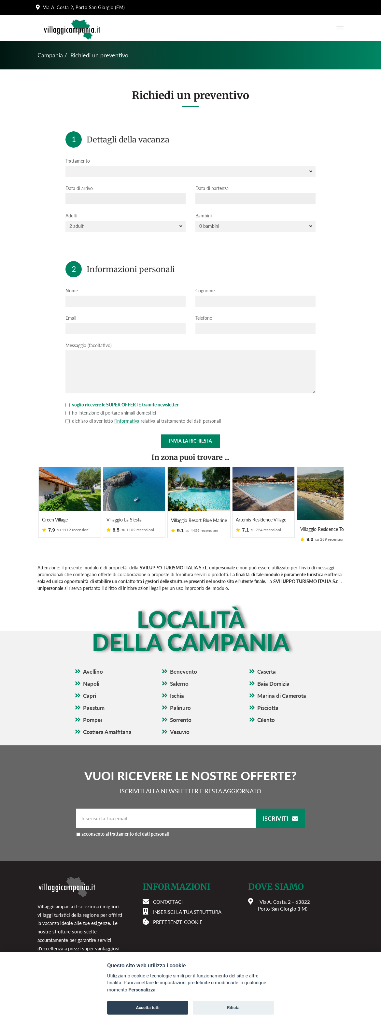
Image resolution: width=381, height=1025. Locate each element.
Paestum (94, 699)
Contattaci (168, 893)
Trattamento (77, 161)
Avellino (93, 663)
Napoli (91, 675)
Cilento (266, 711)
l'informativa (126, 421)
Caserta (266, 663)
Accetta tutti (148, 1007)
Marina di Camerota (281, 687)
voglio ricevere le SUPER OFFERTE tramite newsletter (121, 404)
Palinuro (180, 699)
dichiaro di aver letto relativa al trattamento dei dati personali (143, 421)
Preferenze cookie (178, 913)
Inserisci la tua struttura (187, 903)
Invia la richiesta (190, 441)
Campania (50, 55)
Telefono (203, 318)
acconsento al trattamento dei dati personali (146, 825)
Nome (71, 290)
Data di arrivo (79, 188)
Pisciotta (267, 699)
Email (70, 318)
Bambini (203, 215)
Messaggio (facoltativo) (88, 345)
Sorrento (180, 711)
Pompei (92, 711)
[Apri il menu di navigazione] (338, 28)
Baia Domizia (273, 675)
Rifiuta (233, 1007)
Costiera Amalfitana (107, 723)
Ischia (177, 687)
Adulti (71, 215)
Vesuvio (180, 723)
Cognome (205, 290)
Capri (89, 687)
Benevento (183, 663)
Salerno (179, 675)
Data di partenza (212, 188)
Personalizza (141, 990)
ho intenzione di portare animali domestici (110, 413)
